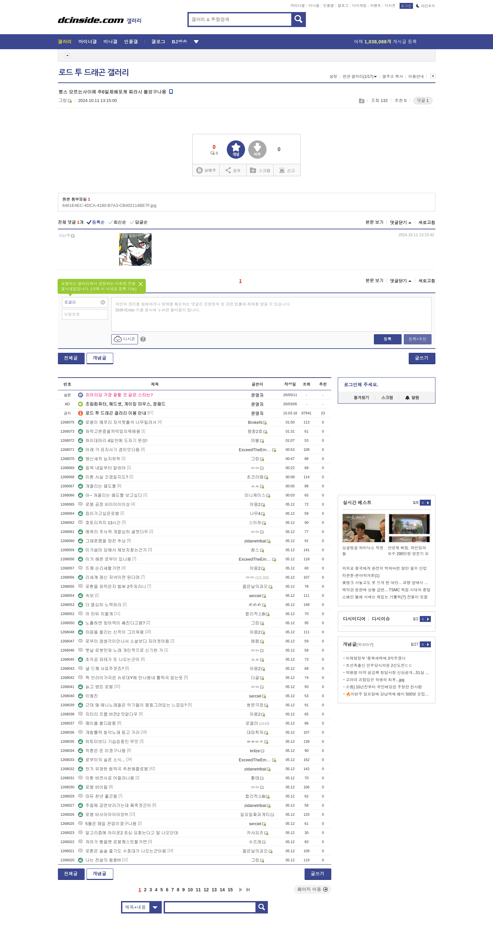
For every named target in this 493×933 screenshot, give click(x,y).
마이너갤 (298, 5)
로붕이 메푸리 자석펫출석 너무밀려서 (117, 422)
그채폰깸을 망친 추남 (102, 540)
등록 (387, 339)
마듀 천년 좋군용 (97, 796)
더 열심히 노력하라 (99, 604)
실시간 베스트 (357, 502)
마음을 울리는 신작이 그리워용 (111, 632)
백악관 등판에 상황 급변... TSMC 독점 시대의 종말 (386, 590)
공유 (233, 170)
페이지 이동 (312, 889)
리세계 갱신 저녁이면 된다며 (109, 577)
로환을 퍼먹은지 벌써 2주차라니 (112, 586)
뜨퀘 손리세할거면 (99, 568)
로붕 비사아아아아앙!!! (103, 814)
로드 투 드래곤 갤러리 (94, 73)
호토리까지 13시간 (99, 522)
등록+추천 (417, 339)
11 (198, 889)
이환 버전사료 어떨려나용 (106, 778)
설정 (333, 76)
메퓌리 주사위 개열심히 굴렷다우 (113, 531)
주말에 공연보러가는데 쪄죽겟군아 (114, 805)
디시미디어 (354, 619)
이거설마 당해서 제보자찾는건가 (112, 550)
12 (206, 889)
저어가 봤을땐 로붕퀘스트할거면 (112, 842)
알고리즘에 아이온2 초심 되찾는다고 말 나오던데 (128, 832)
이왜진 (88, 696)
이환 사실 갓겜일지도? (103, 477)
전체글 (71, 358)
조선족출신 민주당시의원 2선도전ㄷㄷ (379, 665)
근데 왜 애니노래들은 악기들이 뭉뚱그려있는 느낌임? (132, 705)
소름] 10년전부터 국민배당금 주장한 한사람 (384, 687)
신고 (287, 170)
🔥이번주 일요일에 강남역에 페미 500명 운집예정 (388, 694)
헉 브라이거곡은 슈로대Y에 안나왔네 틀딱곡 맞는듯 (130, 677)
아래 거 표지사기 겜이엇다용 (109, 449)
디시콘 (390, 5)
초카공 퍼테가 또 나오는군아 (109, 659)
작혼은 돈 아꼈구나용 (102, 750)
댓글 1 (423, 100)
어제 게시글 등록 (385, 41)
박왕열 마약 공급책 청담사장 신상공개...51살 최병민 (388, 672)
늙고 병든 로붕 (95, 686)
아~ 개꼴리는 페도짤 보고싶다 (110, 495)
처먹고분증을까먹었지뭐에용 (109, 431)
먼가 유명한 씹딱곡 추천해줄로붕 (113, 769)
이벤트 (375, 5)
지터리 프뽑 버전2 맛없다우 (108, 714)
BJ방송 (179, 41)
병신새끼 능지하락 (99, 458)
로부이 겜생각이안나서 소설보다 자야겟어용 (123, 641)
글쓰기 (422, 358)
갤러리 (65, 41)
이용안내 (416, 76)
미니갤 (313, 5)
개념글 (99, 358)
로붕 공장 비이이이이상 (104, 504)
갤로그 (343, 5)
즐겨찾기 (361, 397)
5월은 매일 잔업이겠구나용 (107, 823)
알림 (412, 397)
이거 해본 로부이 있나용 (104, 559)
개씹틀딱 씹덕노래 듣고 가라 (109, 732)
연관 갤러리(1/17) (360, 76)
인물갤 (328, 5)
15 (230, 889)
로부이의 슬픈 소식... (101, 759)
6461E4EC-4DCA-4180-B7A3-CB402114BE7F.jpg (109, 205)
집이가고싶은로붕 (98, 513)
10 (190, 889)
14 (222, 889)
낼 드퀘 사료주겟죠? (101, 668)
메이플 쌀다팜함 (97, 723)
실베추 (206, 170)
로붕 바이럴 (93, 787)
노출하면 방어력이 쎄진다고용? (111, 623)
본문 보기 (374, 222)
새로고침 (426, 222)
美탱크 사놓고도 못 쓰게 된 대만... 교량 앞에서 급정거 (386, 583)
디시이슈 (381, 619)
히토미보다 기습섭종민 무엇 (108, 741)
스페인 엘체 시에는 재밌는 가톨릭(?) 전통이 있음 (385, 597)
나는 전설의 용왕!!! (99, 860)
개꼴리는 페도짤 (97, 486)
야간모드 (425, 6)
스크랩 (361, 101)
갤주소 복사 (392, 76)
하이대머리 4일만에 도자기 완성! (112, 440)
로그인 (406, 6)
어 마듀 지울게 (95, 613)
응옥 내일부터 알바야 (102, 468)
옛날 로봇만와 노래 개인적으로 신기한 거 (120, 650)
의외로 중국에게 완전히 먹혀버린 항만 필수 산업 (384, 568)
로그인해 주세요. (361, 384)
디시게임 (359, 5)
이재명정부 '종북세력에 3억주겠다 (376, 658)
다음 (241, 889)
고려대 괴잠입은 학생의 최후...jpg (375, 680)
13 (214, 889)
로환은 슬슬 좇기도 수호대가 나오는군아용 (122, 851)
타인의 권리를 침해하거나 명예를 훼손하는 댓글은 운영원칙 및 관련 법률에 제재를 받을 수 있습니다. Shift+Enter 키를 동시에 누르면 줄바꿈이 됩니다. (203, 307)
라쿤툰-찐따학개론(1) (361, 575)
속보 (86, 595)
